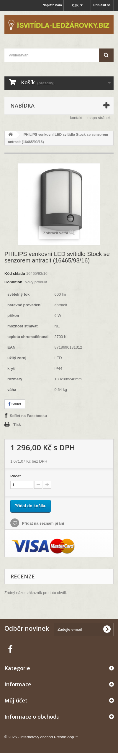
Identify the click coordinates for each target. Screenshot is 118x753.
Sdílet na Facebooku (28, 416)
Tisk (17, 424)
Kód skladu (14, 273)
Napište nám (52, 5)
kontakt (76, 118)
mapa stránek (99, 118)
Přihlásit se (102, 5)
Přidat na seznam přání (42, 523)
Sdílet (14, 404)
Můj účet (15, 700)
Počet (15, 476)
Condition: (14, 282)
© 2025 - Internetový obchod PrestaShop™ (41, 737)
